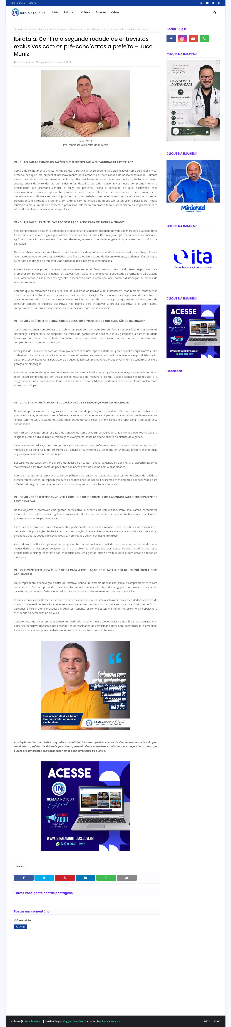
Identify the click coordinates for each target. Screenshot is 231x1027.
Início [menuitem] (55, 12)
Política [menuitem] (68, 12)
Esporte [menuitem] (101, 12)
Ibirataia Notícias (25, 62)
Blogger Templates (74, 1021)
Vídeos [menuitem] (115, 12)
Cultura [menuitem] (86, 12)
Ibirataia (33, 29)
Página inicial (20, 29)
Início (207, 1021)
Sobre (217, 1021)
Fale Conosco (18, 2)
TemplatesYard (33, 1021)
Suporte (32, 2)
